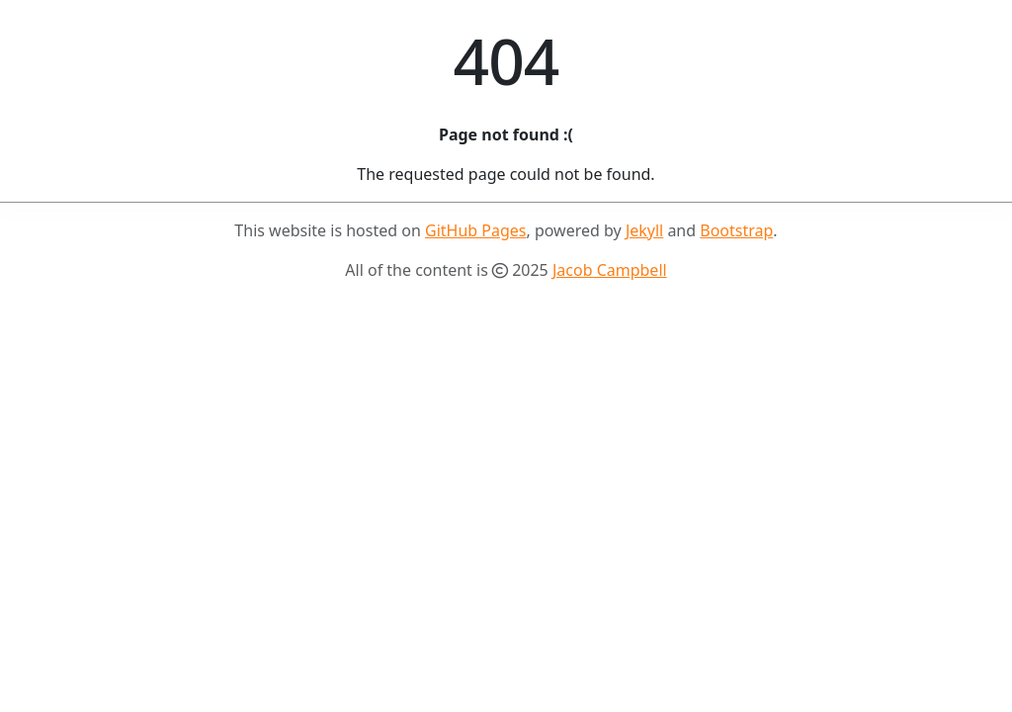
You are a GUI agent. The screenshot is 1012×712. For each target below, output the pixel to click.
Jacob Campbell (609, 270)
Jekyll (644, 230)
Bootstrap (736, 230)
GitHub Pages (475, 230)
